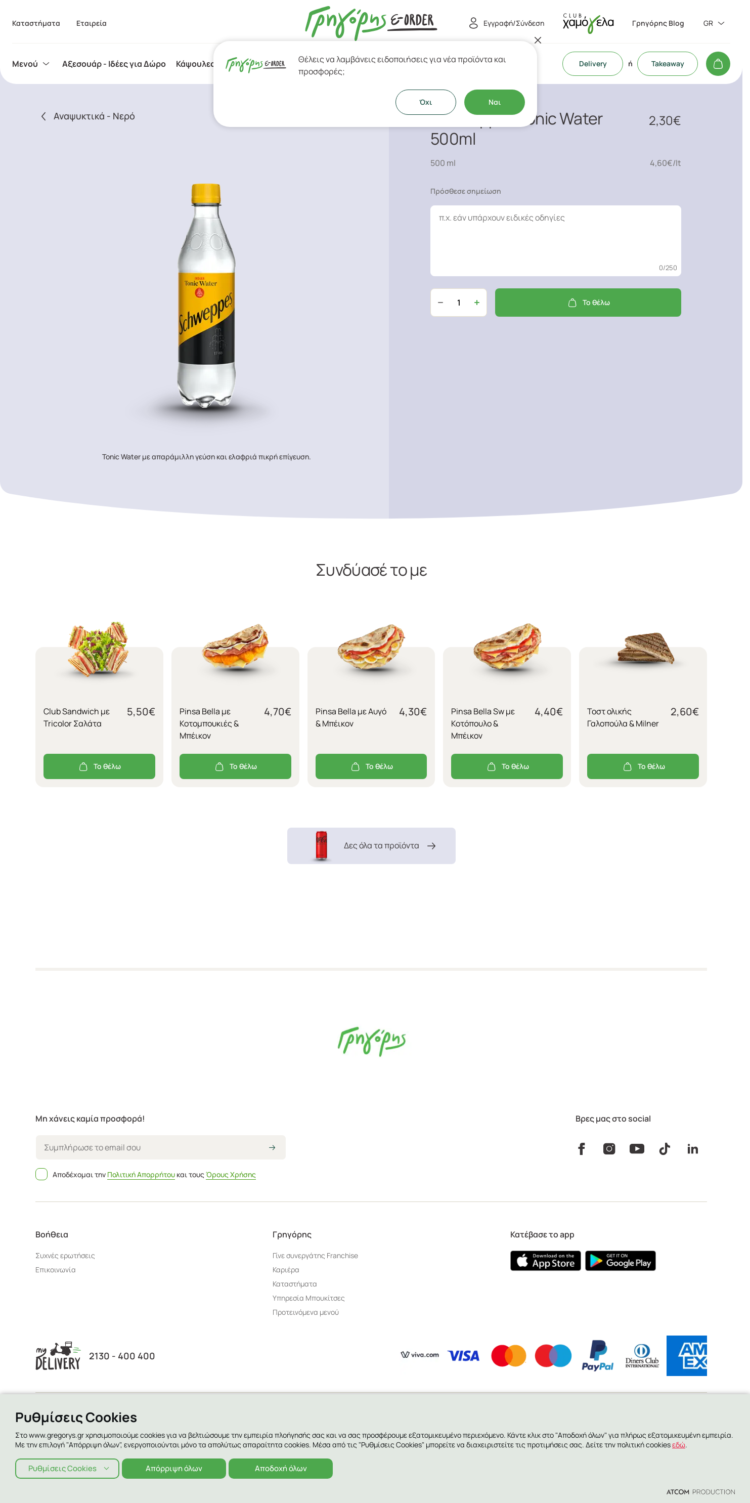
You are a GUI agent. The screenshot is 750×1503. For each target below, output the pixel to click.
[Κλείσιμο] (538, 40)
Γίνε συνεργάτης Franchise (315, 1255)
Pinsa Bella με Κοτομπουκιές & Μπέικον (209, 723)
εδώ (678, 1443)
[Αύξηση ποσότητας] (477, 302)
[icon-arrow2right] (272, 1148)
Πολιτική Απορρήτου (141, 1174)
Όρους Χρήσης (231, 1174)
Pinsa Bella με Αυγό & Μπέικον (351, 717)
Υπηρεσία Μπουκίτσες (309, 1298)
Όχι (425, 102)
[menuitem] (32, 64)
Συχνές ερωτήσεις (65, 1255)
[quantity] (459, 302)
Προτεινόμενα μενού (306, 1312)
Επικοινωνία (55, 1269)
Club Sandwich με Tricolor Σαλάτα (76, 717)
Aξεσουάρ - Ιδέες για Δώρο (114, 63)
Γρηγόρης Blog (658, 23)
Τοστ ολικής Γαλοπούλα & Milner (623, 717)
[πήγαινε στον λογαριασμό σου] (588, 23)
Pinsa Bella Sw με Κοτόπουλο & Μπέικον (483, 723)
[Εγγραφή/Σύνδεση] (504, 23)
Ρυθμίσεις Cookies (62, 1467)
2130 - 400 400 (122, 1356)
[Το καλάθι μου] (718, 64)
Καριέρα (286, 1269)
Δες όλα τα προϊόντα (371, 846)
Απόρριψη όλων (177, 1467)
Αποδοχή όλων (286, 1467)
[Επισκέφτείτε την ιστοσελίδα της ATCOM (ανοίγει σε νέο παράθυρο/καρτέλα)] (701, 1491)
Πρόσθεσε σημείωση (465, 191)
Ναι (495, 102)
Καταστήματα (295, 1284)
